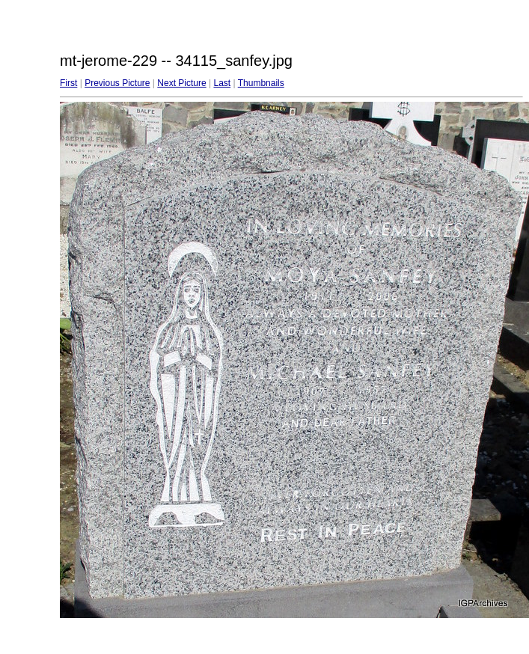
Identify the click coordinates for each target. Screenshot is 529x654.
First (68, 83)
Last (221, 83)
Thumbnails (261, 83)
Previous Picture (117, 83)
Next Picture (181, 83)
